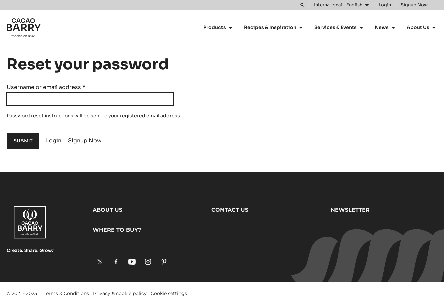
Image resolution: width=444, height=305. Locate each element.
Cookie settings (169, 293)
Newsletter (350, 210)
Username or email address (46, 87)
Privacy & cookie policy (120, 293)
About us (107, 210)
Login (53, 140)
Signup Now (85, 140)
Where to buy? (117, 230)
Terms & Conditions (66, 293)
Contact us (229, 210)
